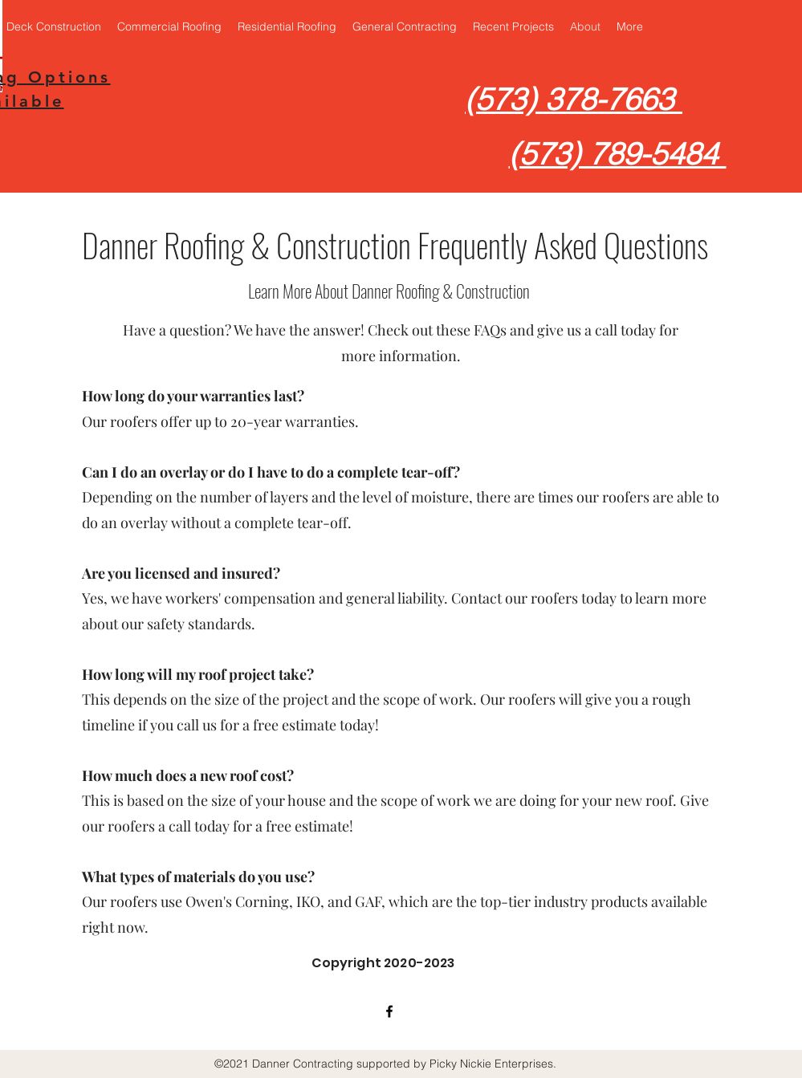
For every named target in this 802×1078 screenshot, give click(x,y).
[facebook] (389, 1011)
